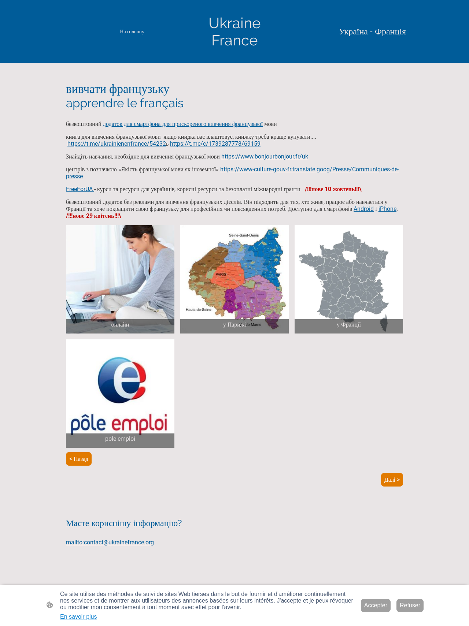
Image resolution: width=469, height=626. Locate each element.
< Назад (78, 458)
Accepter (375, 605)
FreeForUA (80, 189)
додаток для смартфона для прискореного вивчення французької (183, 123)
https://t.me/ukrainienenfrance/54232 (116, 143)
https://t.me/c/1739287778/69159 (215, 143)
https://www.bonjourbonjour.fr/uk (264, 156)
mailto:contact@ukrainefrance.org (110, 542)
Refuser (410, 605)
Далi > (392, 479)
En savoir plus (78, 617)
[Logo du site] (234, 31)
